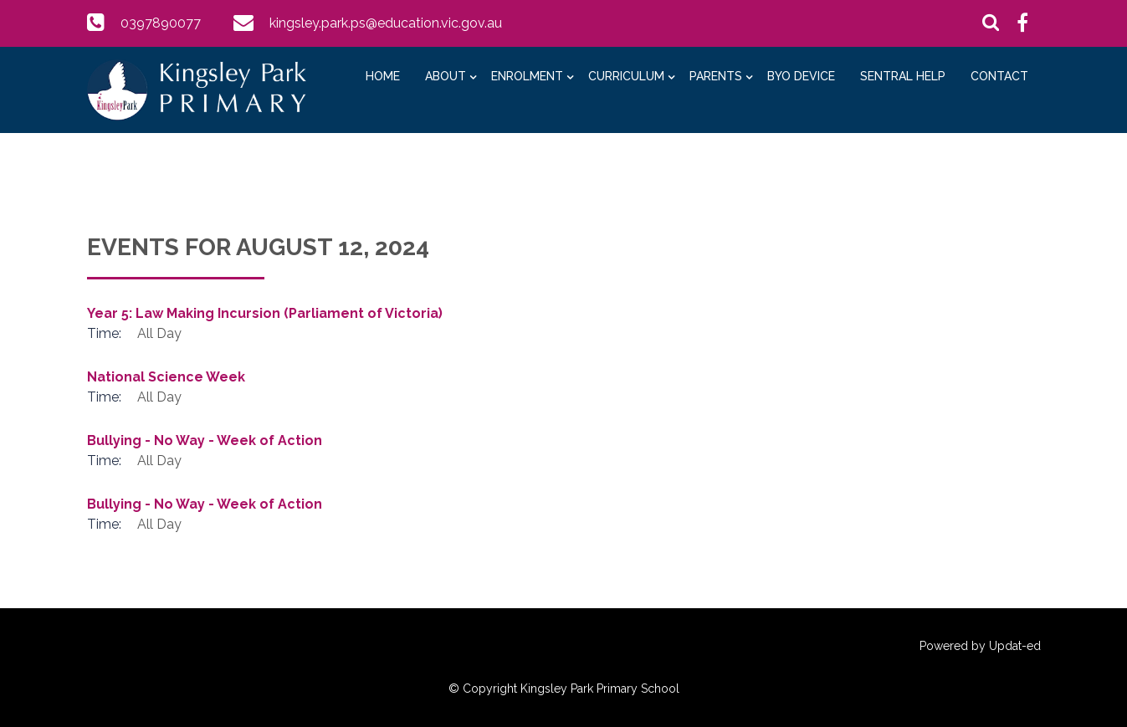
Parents (715, 76)
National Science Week (166, 377)
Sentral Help (902, 76)
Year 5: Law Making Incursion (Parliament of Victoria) (265, 313)
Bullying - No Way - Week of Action (204, 440)
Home (383, 76)
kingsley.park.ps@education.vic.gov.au (385, 23)
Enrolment (527, 76)
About (445, 76)
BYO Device (801, 76)
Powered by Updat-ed (980, 646)
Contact (999, 76)
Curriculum (626, 76)
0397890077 (160, 23)
